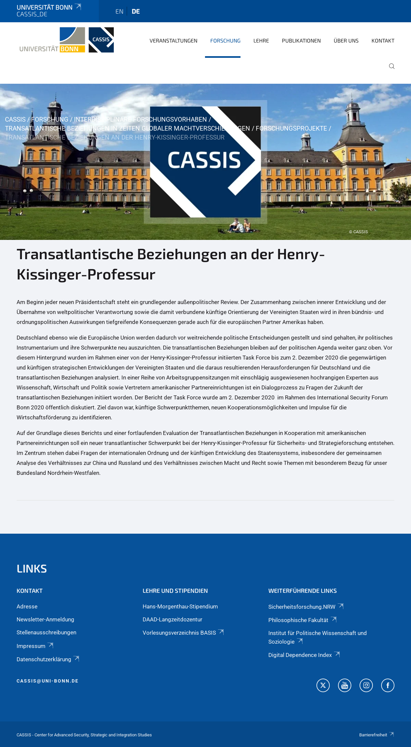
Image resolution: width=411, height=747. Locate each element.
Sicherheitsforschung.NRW (306, 606)
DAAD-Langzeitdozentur (172, 619)
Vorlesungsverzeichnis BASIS (184, 632)
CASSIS (15, 119)
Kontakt (383, 40)
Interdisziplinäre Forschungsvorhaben (140, 119)
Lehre (261, 40)
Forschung (225, 40)
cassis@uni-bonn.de (48, 681)
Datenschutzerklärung (48, 659)
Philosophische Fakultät (302, 620)
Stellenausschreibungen (46, 632)
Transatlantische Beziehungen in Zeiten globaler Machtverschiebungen (127, 128)
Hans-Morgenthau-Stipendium (180, 606)
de (136, 11)
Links (32, 568)
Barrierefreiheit (376, 734)
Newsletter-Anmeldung (45, 619)
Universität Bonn (49, 7)
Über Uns (346, 40)
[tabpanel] (205, 162)
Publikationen (301, 40)
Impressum (35, 646)
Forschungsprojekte (291, 128)
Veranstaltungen (173, 40)
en (119, 11)
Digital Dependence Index (304, 655)
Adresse (27, 606)
